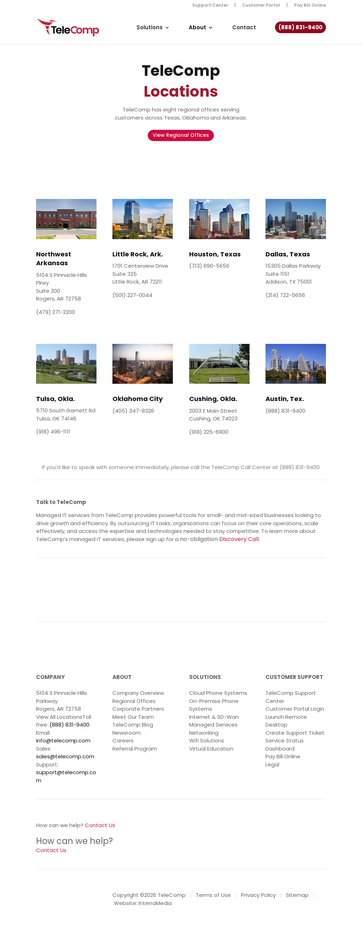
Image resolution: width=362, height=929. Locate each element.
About (197, 31)
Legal (272, 764)
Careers (123, 740)
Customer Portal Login (294, 708)
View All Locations (59, 717)
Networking (203, 732)
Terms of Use (213, 895)
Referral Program (134, 748)
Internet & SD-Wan (214, 717)
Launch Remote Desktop (286, 721)
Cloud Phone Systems (218, 693)
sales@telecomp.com (65, 756)
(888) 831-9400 (300, 31)
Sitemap (297, 895)
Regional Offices (134, 701)
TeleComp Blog (132, 724)
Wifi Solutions (206, 740)
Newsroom (126, 732)
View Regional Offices (181, 135)
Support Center (210, 5)
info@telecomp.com (63, 740)
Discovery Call (239, 539)
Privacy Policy (258, 895)
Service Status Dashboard (284, 744)
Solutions (149, 31)
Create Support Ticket (295, 732)
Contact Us (100, 825)
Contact (244, 31)
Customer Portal (261, 5)
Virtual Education (211, 748)
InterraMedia (155, 903)
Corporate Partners (138, 708)
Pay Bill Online (310, 5)
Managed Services (213, 724)
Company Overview (138, 693)
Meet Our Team (133, 717)
